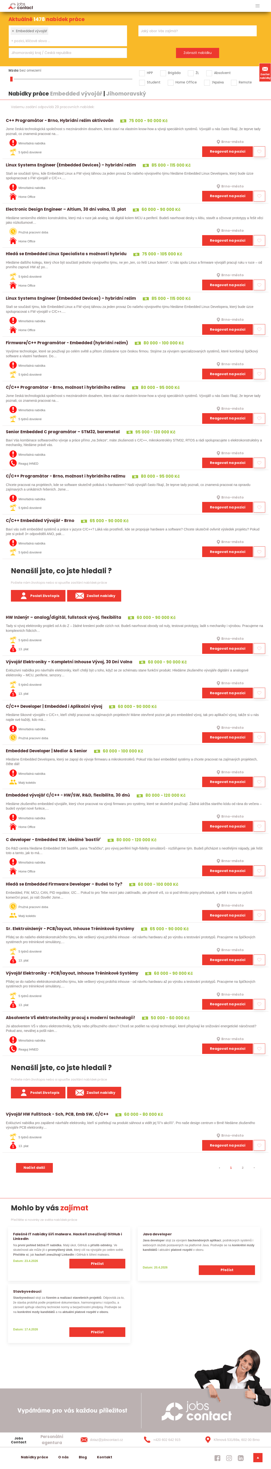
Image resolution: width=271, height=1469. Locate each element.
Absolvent (222, 72)
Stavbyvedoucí (27, 1291)
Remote (245, 82)
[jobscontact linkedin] (241, 1458)
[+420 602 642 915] (169, 1440)
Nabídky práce (34, 1457)
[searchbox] (65, 41)
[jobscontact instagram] (229, 1458)
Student (153, 82)
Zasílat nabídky (265, 72)
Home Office (186, 82)
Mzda (13, 70)
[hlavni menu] (257, 6)
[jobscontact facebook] (217, 1458)
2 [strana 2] (243, 1168)
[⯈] (254, 1167)
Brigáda (174, 72)
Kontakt (104, 1457)
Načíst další (34, 1167)
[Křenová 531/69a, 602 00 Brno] (231, 1440)
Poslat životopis (38, 595)
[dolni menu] (258, 1457)
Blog (83, 1457)
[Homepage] (20, 6)
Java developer (157, 1234)
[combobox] (68, 35)
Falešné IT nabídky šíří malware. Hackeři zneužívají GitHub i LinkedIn (67, 1236)
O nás (63, 1457)
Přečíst (97, 1263)
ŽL (197, 72)
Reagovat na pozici (227, 151)
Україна (218, 82)
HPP (150, 72)
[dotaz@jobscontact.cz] (107, 1440)
